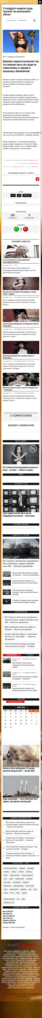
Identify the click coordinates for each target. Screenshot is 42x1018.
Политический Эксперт (10, 868)
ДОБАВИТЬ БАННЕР (15, 702)
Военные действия (9, 899)
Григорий (22, 20)
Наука (35, 889)
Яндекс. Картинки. (34, 163)
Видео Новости (34, 297)
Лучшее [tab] (30, 655)
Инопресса (29, 872)
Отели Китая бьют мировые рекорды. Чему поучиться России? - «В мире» (25, 592)
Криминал (22, 868)
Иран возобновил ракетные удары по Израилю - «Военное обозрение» (25, 574)
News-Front (7, 882)
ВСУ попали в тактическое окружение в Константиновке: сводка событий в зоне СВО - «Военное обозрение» (21, 563)
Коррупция (29, 879)
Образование (7, 886)
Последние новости (21, 297)
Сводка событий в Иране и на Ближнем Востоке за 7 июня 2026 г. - (25, 583)
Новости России (14, 875)
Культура (32, 329)
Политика (6, 872)
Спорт (5, 879)
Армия (11, 879)
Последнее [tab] (12, 655)
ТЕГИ (19, 195)
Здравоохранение (18, 886)
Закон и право (30, 886)
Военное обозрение (27, 875)
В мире (6, 875)
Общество (26, 882)
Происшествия (19, 879)
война (23, 899)
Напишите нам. (35, 166)
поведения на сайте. (17, 166)
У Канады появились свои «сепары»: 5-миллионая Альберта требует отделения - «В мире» (22, 856)
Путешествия (16, 882)
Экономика (30, 868)
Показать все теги (9, 902)
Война (14, 660)
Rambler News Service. (33, 160)
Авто (30, 889)
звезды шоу (27, 195)
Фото (13, 195)
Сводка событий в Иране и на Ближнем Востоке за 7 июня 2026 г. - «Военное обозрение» (21, 636)
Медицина (23, 889)
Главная (24, 893)
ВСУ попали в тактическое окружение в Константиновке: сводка (23, 665)
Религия (14, 872)
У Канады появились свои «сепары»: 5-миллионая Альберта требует (25, 601)
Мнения (6, 893)
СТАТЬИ (18, 893)
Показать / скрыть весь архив (14, 927)
